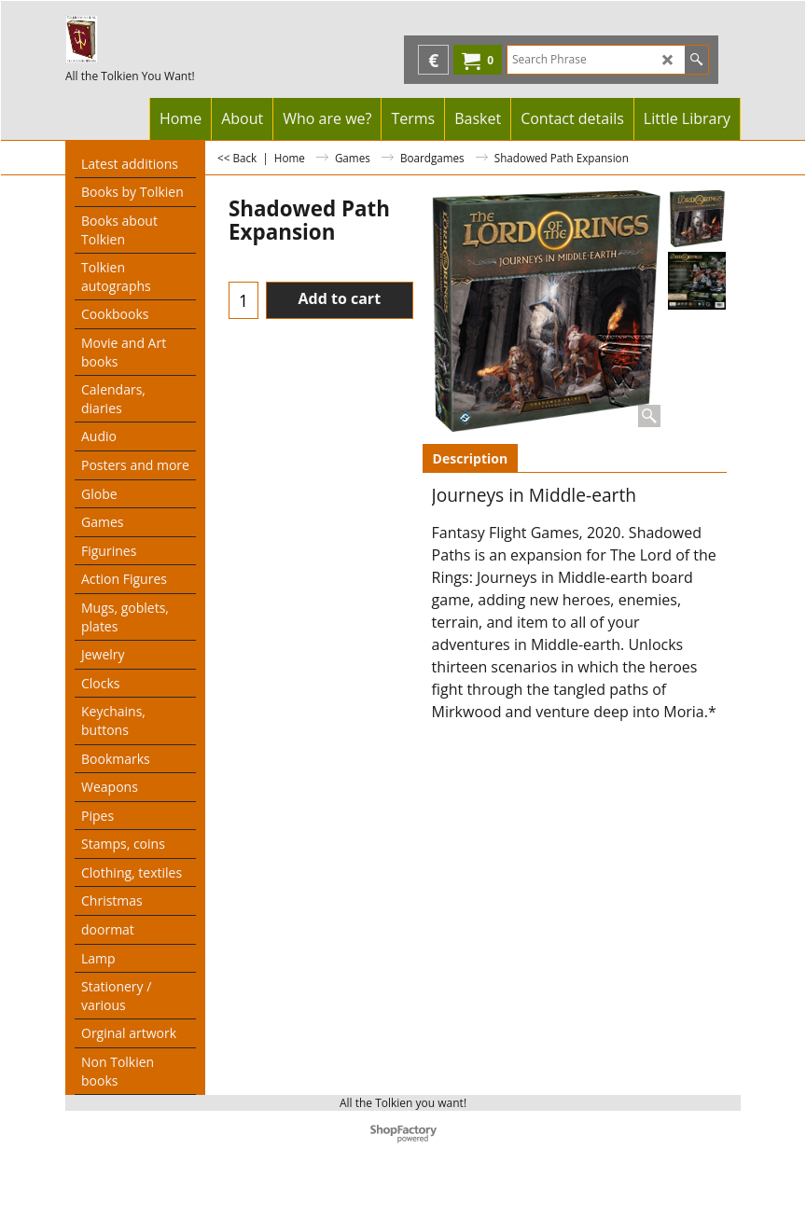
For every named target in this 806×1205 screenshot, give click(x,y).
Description (470, 458)
